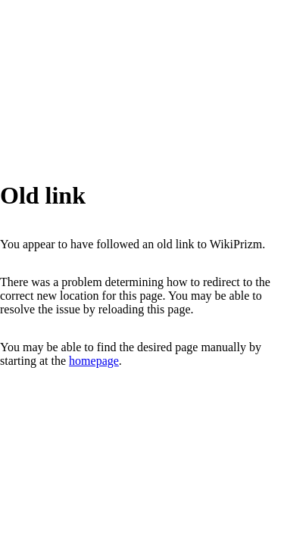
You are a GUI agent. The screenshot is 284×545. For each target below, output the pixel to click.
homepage (94, 360)
